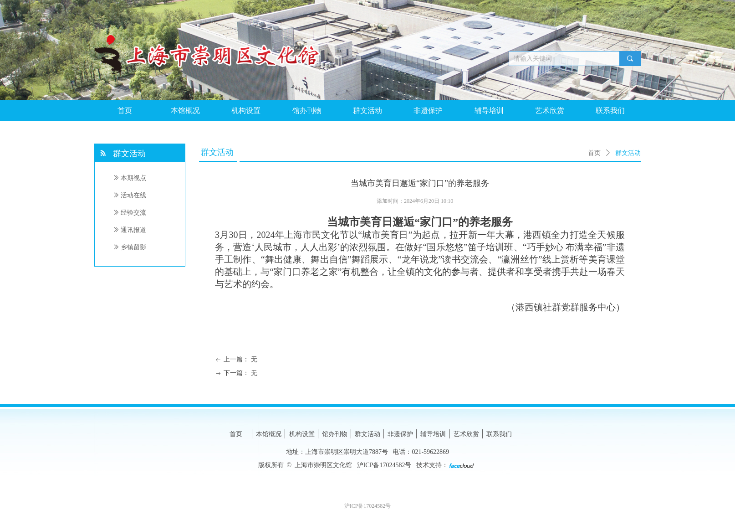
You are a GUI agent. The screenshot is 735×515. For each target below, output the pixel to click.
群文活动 (628, 152)
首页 (594, 152)
